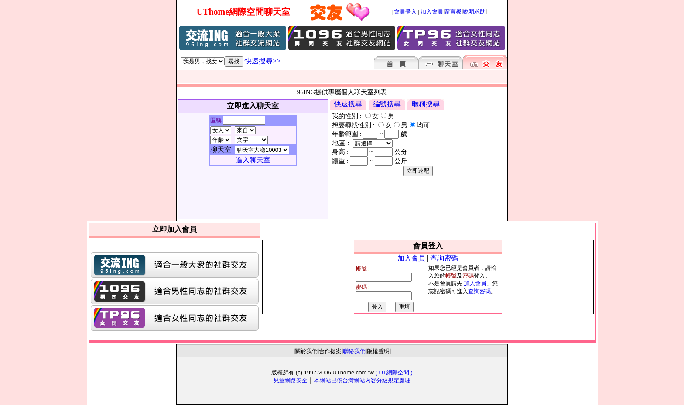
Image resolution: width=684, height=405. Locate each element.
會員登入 (405, 11)
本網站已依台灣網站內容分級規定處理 (362, 380)
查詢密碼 (444, 258)
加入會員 (432, 11)
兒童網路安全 (291, 380)
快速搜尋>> (262, 61)
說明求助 (474, 11)
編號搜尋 (387, 104)
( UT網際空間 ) (394, 372)
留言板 (453, 11)
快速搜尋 (348, 104)
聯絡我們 (354, 351)
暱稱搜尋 (426, 104)
